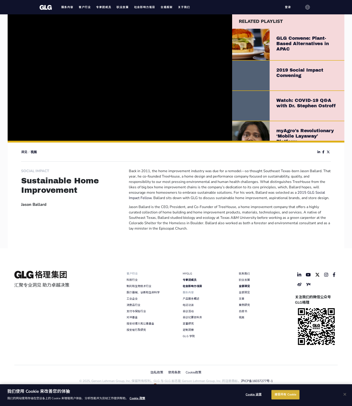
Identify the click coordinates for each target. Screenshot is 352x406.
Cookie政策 (193, 372)
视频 (34, 152)
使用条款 (174, 372)
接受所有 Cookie (285, 395)
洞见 (24, 152)
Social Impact (35, 171)
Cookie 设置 (254, 395)
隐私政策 (157, 372)
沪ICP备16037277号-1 (257, 381)
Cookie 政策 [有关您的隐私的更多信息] (137, 398)
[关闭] (345, 394)
